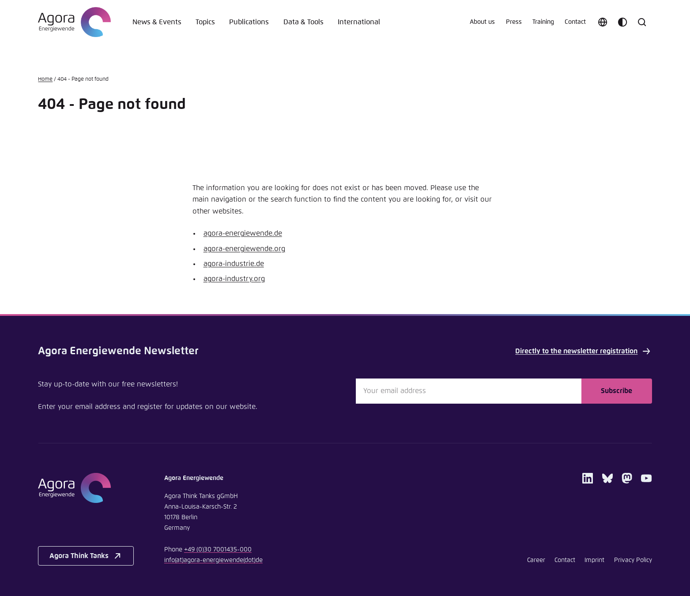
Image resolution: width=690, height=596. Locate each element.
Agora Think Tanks (86, 556)
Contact (575, 22)
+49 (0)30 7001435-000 (218, 550)
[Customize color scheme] (622, 22)
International (359, 22)
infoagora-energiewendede (213, 560)
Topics (205, 22)
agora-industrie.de (234, 263)
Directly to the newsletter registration (583, 351)
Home (45, 79)
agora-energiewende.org (244, 248)
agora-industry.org (234, 278)
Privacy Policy (633, 560)
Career (536, 560)
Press (514, 22)
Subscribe (616, 390)
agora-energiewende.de (243, 233)
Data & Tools (303, 22)
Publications (249, 22)
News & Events (156, 22)
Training (543, 22)
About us (482, 22)
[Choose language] (602, 22)
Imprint (594, 560)
